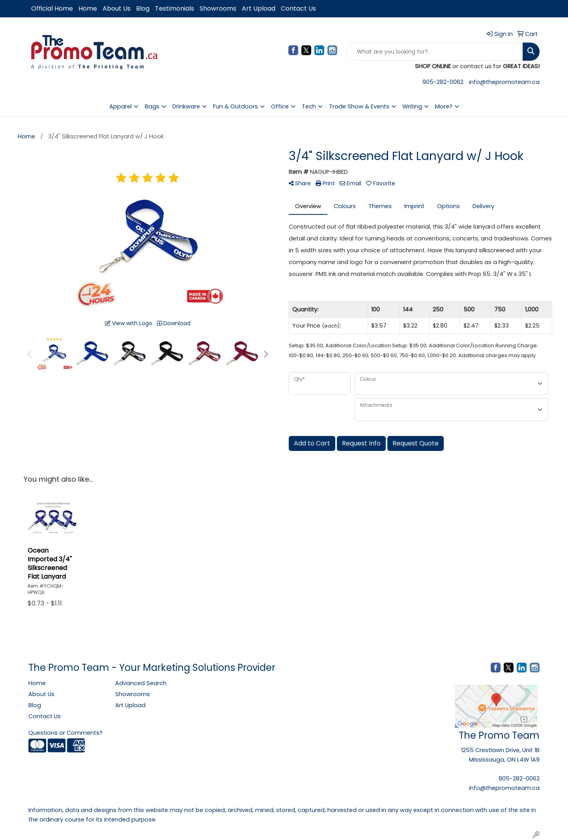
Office (280, 106)
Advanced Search (140, 683)
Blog (142, 8)
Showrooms (218, 8)
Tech (309, 106)
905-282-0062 (442, 82)
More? (443, 106)
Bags (152, 106)
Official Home (52, 8)
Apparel (120, 106)
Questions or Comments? (65, 733)
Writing (412, 106)
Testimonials (174, 8)
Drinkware (186, 106)
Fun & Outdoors (235, 106)
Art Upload (258, 8)
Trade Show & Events (359, 106)
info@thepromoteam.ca (504, 82)
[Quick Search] (435, 52)
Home (87, 8)
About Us (117, 8)
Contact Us (298, 8)
